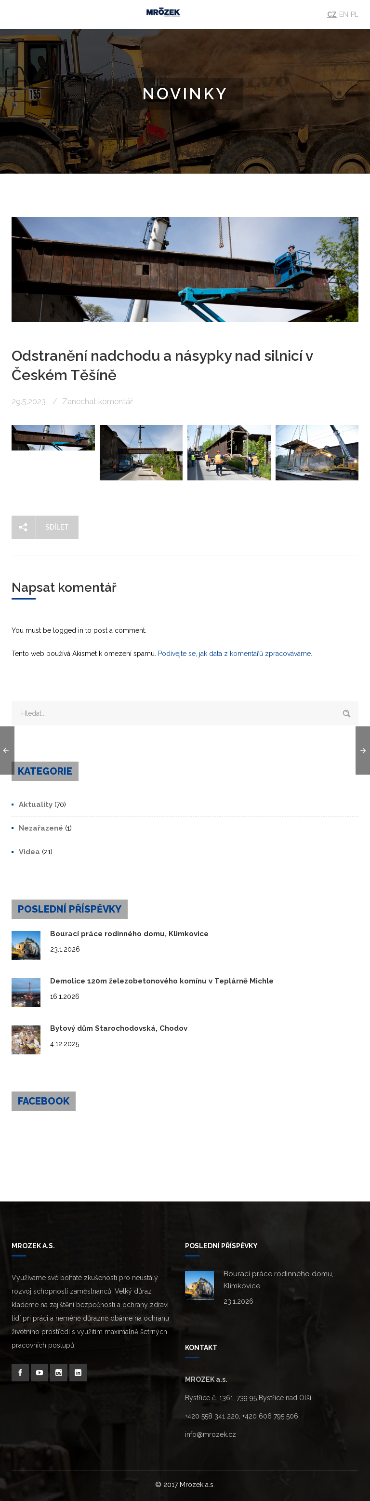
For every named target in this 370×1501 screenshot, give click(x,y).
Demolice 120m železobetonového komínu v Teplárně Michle (162, 981)
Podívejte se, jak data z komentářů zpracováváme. (235, 653)
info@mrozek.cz (210, 1434)
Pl (354, 14)
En (343, 14)
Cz (332, 14)
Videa (29, 851)
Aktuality (36, 804)
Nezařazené (41, 828)
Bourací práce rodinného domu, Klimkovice (129, 933)
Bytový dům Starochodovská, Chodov (118, 1028)
